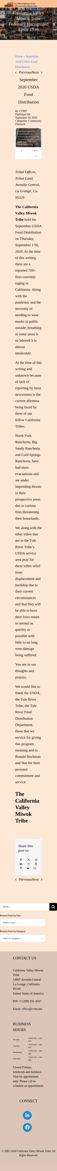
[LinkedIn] (21, 864)
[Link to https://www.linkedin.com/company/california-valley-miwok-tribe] (27, 1115)
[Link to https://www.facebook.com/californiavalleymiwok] (27, 1127)
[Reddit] (36, 860)
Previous (25, 72)
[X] (28, 860)
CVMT (23, 111)
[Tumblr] (36, 864)
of (34, 150)
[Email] (34, 868)
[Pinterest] (21, 868)
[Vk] (28, 868)
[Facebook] (21, 860)
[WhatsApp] (28, 864)
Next (35, 72)
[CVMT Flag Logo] (21, 4)
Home (19, 56)
